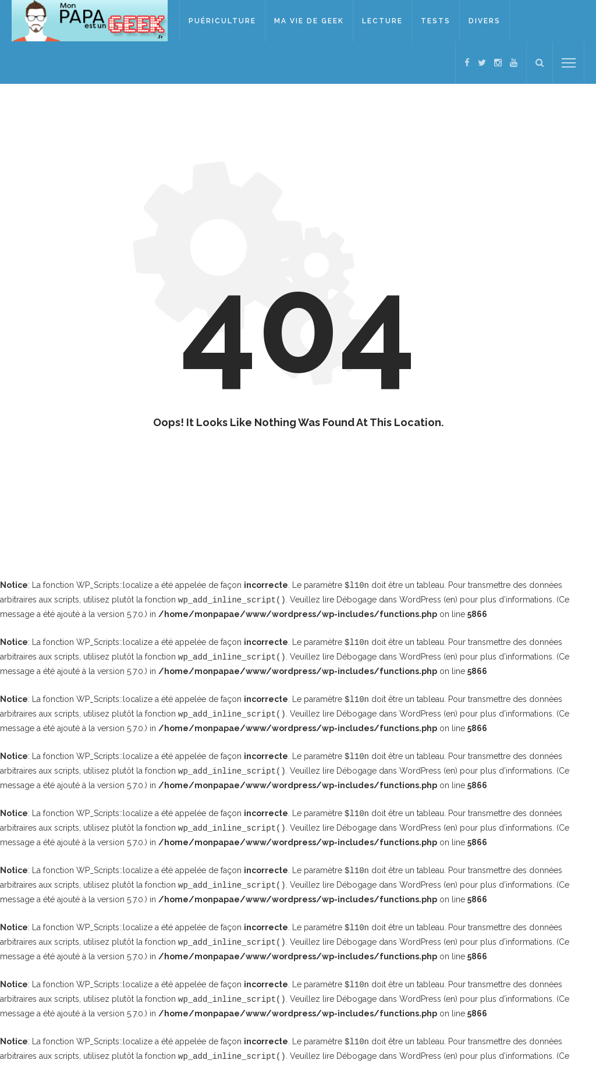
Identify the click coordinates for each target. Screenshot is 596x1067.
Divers (486, 21)
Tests (437, 21)
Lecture (383, 21)
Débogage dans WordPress (388, 599)
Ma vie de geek (310, 21)
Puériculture (223, 21)
